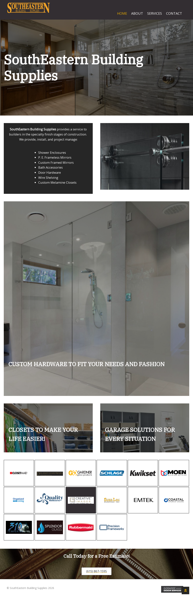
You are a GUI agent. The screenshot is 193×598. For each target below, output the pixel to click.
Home (122, 13)
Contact (174, 13)
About (137, 13)
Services (154, 13)
